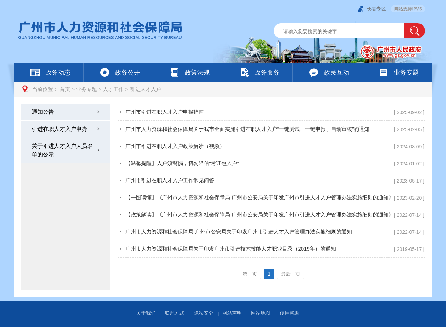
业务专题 (86, 89)
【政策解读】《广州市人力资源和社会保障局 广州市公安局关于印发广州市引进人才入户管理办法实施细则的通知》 (259, 214)
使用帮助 (289, 313)
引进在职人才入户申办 (66, 129)
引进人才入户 (145, 89)
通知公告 (66, 112)
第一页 (250, 274)
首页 (65, 89)
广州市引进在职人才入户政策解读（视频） (175, 146)
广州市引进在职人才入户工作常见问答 (169, 180)
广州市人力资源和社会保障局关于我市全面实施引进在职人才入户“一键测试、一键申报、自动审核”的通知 (247, 129)
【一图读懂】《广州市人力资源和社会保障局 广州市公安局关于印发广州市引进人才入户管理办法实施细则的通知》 (259, 197)
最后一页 (290, 274)
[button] (414, 30)
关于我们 (146, 313)
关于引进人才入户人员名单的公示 (66, 150)
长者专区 (376, 9)
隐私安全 (203, 313)
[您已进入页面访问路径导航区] (223, 89)
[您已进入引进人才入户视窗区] (271, 197)
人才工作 (113, 89)
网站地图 (260, 313)
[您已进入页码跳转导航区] (271, 274)
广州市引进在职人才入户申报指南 (164, 112)
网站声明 (232, 313)
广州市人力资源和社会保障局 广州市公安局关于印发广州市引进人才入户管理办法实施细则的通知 (238, 232)
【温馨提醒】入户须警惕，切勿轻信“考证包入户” (182, 163)
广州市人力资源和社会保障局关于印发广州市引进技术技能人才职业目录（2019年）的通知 (230, 249)
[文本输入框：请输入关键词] (344, 31)
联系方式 (174, 313)
